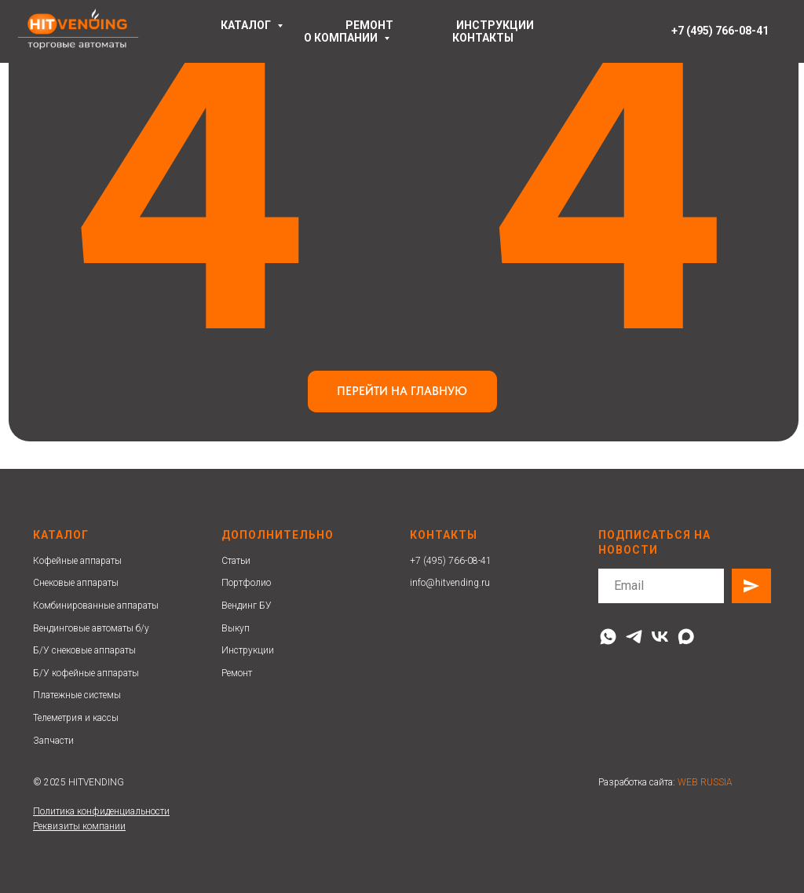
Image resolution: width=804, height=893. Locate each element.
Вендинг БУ (246, 605)
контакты (482, 37)
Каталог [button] (247, 25)
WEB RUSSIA (705, 782)
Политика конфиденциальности (101, 811)
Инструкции (247, 650)
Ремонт (236, 673)
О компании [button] (342, 37)
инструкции (495, 25)
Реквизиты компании (79, 826)
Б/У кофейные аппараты (86, 673)
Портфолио (246, 582)
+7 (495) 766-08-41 (451, 560)
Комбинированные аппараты (96, 605)
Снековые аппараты (76, 582)
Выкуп (235, 628)
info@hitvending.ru (450, 582)
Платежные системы (77, 695)
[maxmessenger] (686, 636)
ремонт (369, 25)
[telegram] (634, 636)
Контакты (443, 535)
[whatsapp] (608, 636)
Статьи (235, 560)
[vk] (660, 636)
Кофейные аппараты (77, 560)
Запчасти (53, 740)
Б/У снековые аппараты (84, 650)
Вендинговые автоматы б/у (91, 628)
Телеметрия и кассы (76, 717)
